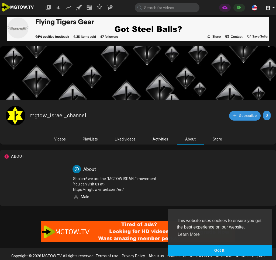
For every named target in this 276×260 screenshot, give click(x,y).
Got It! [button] (220, 250)
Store (217, 139)
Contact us (176, 256)
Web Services (200, 256)
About (190, 139)
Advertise (224, 256)
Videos (60, 139)
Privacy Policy (133, 256)
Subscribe (245, 115)
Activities (160, 139)
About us (156, 256)
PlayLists (90, 139)
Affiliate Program (250, 256)
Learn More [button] (189, 234)
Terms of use (107, 256)
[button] (254, 7)
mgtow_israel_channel (58, 115)
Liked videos (125, 139)
